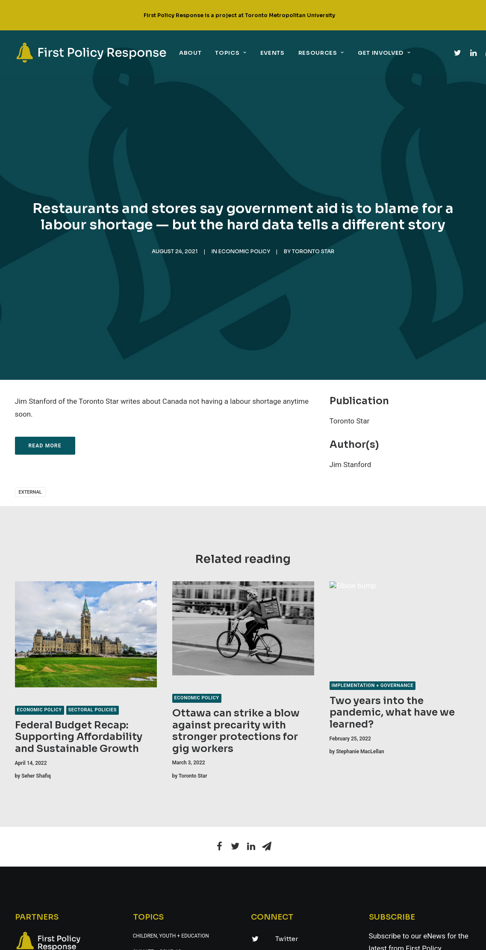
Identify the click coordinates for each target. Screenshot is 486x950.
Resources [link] (321, 52)
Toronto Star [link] (313, 251)
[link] (91, 52)
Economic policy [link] (244, 251)
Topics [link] (230, 52)
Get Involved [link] (384, 52)
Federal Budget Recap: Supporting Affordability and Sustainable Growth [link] (78, 737)
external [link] (30, 492)
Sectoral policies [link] (92, 710)
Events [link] (272, 52)
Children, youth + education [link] (171, 936)
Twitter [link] (286, 939)
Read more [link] (45, 446)
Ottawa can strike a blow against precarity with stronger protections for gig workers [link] (236, 731)
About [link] (190, 52)
